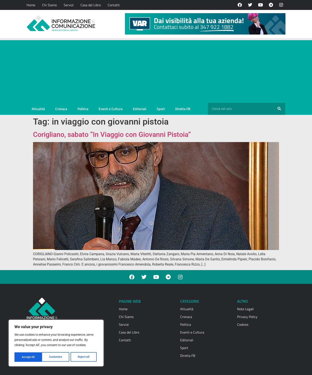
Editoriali (139, 108)
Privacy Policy (247, 316)
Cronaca (61, 108)
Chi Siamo (49, 5)
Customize (28, 357)
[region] (56, 343)
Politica (82, 108)
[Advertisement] (156, 70)
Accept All (84, 357)
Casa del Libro (90, 5)
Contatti (114, 5)
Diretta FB (182, 108)
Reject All (56, 357)
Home (31, 5)
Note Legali (245, 309)
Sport (161, 108)
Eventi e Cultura (111, 108)
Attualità (38, 108)
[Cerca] (279, 109)
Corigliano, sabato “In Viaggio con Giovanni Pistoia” (112, 134)
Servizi (69, 5)
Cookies (242, 324)
